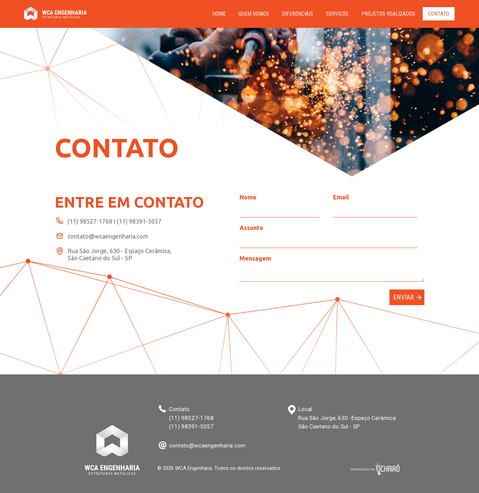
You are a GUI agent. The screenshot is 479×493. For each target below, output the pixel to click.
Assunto (251, 227)
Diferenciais (297, 14)
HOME (219, 14)
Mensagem (255, 258)
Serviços (337, 14)
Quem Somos (253, 14)
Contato (438, 14)
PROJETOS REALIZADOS (388, 14)
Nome (248, 197)
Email (341, 197)
